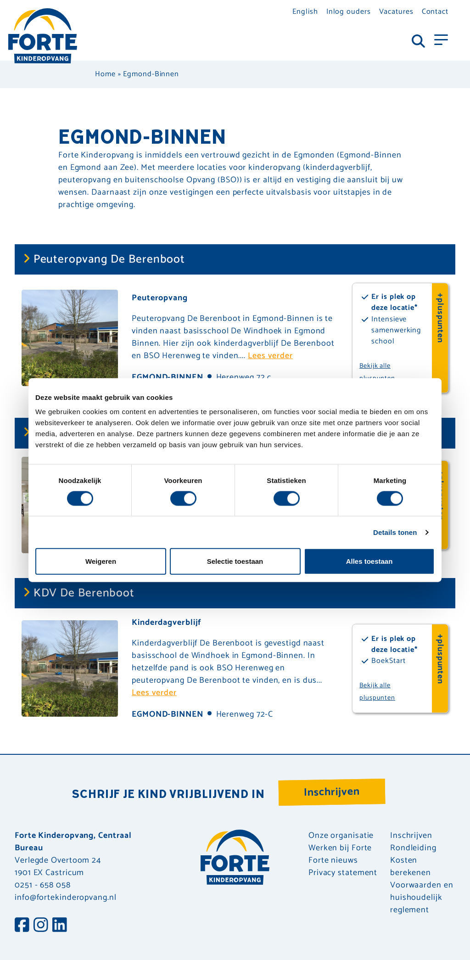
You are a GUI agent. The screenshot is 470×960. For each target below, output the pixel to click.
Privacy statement (342, 873)
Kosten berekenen (410, 866)
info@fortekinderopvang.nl (66, 897)
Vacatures (396, 12)
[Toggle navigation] (441, 39)
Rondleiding (413, 848)
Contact (435, 12)
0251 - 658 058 (43, 885)
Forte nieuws (333, 860)
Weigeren (100, 561)
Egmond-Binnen (167, 714)
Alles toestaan (369, 561)
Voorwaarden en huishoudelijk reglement (421, 897)
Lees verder (270, 356)
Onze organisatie (341, 836)
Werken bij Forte (340, 848)
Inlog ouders (348, 12)
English (305, 12)
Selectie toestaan (235, 561)
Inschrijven (332, 792)
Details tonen (395, 532)
